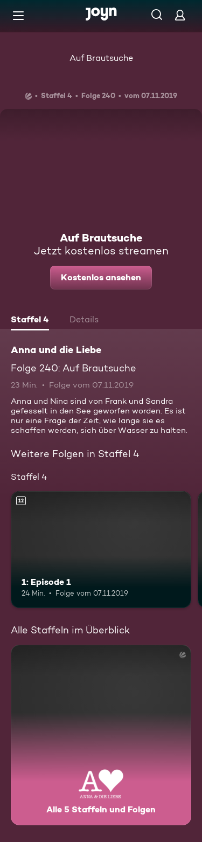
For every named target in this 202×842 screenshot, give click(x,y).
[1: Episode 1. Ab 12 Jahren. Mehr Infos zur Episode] (101, 550)
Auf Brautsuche (101, 58)
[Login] (179, 14)
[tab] (30, 320)
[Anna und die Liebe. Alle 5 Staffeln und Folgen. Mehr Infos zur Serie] (101, 735)
